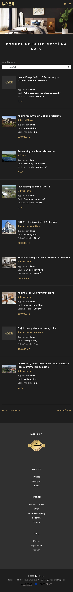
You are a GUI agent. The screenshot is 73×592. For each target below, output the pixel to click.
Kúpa (36, 485)
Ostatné (36, 522)
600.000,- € (24, 313)
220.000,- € (24, 136)
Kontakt (36, 549)
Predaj (36, 476)
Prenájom (36, 481)
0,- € (20, 101)
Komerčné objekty (36, 513)
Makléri (36, 540)
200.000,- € (24, 243)
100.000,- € (24, 349)
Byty (36, 508)
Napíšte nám (36, 545)
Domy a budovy (36, 504)
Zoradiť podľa (8, 61)
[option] (36, 21)
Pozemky (36, 517)
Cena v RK (23, 278)
